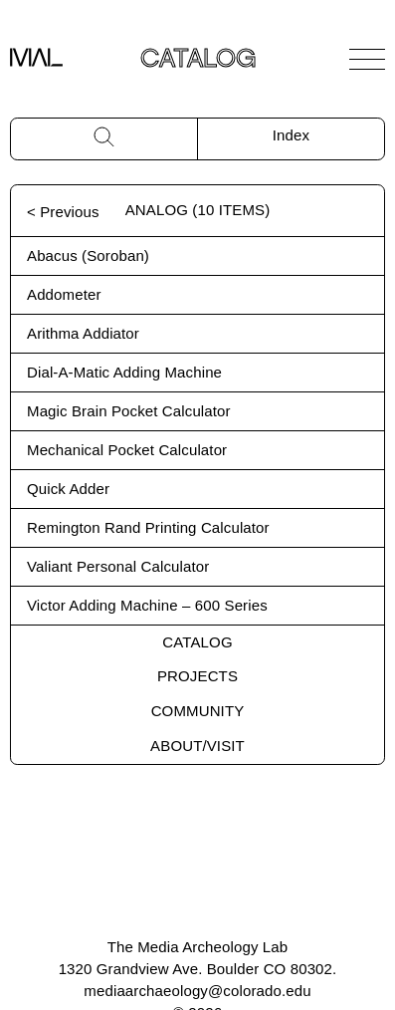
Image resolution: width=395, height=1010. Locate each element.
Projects (197, 675)
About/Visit (197, 745)
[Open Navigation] (367, 59)
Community (198, 710)
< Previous (63, 211)
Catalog (197, 641)
